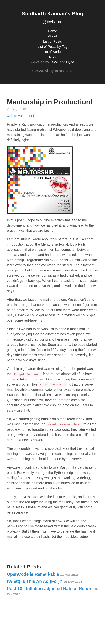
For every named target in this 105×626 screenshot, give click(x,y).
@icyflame (52, 21)
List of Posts (52, 41)
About (52, 36)
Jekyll (54, 62)
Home (52, 31)
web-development (20, 116)
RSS (52, 57)
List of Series (52, 52)
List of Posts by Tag (52, 47)
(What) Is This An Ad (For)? (44, 581)
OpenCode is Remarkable (42, 574)
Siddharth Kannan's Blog (52, 13)
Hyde (70, 62)
